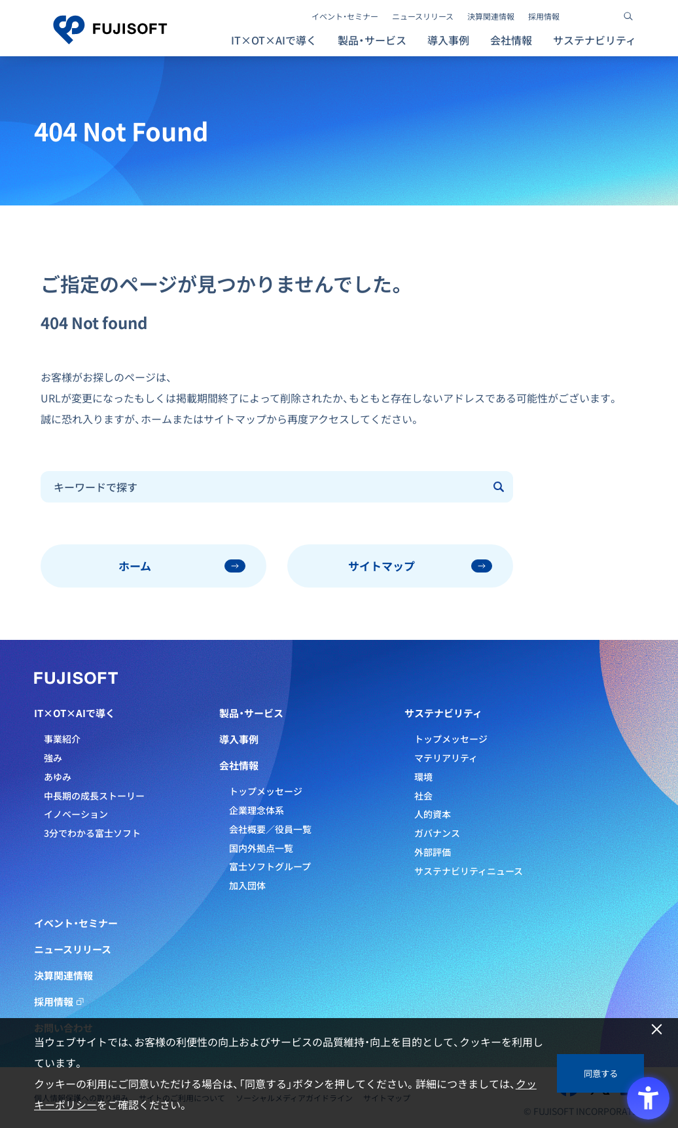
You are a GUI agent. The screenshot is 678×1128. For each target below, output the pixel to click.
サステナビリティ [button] (594, 40)
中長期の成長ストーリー (94, 795)
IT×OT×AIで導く (74, 713)
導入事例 (448, 40)
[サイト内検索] (628, 16)
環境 (423, 776)
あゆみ (57, 776)
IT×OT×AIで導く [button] (274, 40)
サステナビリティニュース (468, 870)
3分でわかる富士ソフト (92, 832)
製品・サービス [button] (372, 40)
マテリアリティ (446, 757)
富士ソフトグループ (270, 866)
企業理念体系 (256, 810)
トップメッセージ (265, 791)
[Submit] (499, 486)
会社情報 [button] (511, 40)
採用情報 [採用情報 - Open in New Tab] (544, 16)
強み (53, 757)
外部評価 (432, 851)
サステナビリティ (443, 713)
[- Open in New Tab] (581, 16)
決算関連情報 (490, 16)
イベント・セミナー (345, 16)
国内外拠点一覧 (261, 848)
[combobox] (263, 486)
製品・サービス (251, 713)
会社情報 (239, 765)
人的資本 (432, 813)
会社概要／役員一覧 (270, 829)
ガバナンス (437, 832)
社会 (423, 795)
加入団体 (247, 885)
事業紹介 (62, 738)
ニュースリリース (423, 16)
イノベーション (76, 813)
